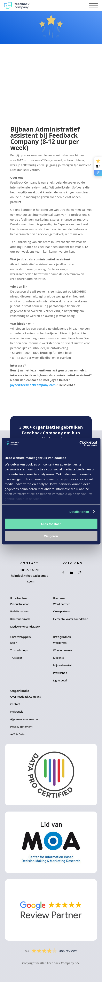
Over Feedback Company (25, 696)
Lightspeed (60, 680)
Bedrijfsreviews (19, 611)
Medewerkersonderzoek (25, 626)
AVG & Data (17, 734)
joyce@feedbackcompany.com (33, 385)
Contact (15, 704)
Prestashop (60, 673)
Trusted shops (19, 650)
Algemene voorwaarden (24, 719)
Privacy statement (21, 727)
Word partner (61, 604)
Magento (58, 658)
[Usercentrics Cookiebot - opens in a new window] (79, 443)
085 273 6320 (30, 570)
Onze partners (62, 611)
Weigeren (51, 536)
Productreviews (19, 604)
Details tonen (79, 511)
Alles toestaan (51, 524)
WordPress (59, 643)
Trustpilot (16, 658)
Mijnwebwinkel (62, 665)
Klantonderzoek (20, 619)
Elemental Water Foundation (70, 619)
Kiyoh (13, 643)
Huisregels (16, 711)
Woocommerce (62, 650)
